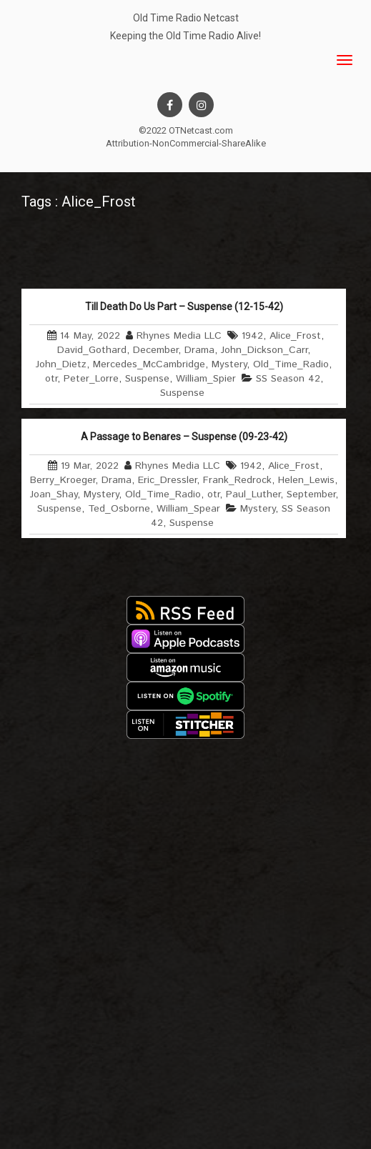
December (155, 350)
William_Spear (188, 509)
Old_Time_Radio (291, 364)
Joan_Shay (53, 494)
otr (51, 379)
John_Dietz (61, 364)
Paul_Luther (253, 494)
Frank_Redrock (237, 480)
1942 (252, 336)
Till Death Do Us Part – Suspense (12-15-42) (184, 306)
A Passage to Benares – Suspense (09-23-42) (184, 436)
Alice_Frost (295, 336)
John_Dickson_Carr (264, 350)
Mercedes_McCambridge (149, 364)
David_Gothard (92, 350)
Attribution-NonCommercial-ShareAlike (186, 143)
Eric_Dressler (167, 480)
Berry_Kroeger (62, 480)
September (311, 494)
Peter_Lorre (91, 379)
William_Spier (206, 379)
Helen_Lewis (306, 480)
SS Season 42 (288, 379)
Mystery (229, 364)
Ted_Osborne (119, 509)
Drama (199, 350)
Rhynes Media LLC (179, 336)
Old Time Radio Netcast (186, 18)
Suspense (147, 379)
